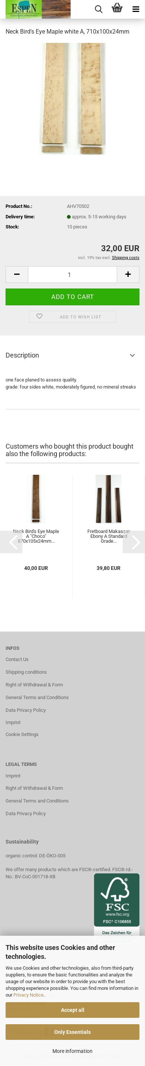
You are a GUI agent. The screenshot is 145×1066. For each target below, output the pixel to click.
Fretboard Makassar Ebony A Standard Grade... (108, 536)
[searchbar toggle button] (98, 9)
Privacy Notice (28, 995)
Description (22, 355)
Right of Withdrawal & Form (34, 685)
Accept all (72, 1010)
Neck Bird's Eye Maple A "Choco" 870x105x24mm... (36, 536)
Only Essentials (72, 1032)
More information (72, 1051)
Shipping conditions (26, 672)
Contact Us (17, 659)
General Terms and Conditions (37, 697)
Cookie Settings (22, 734)
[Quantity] (72, 274)
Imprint (13, 722)
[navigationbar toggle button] (135, 9)
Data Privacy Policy (26, 710)
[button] (17, 274)
